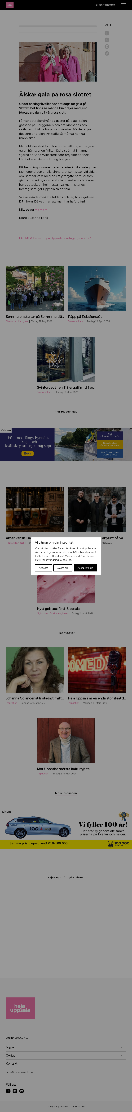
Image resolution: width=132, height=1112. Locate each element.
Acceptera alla (85, 567)
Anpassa (43, 567)
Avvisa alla (62, 567)
